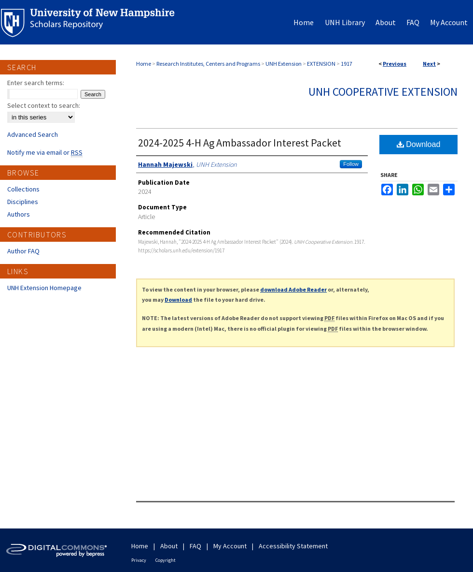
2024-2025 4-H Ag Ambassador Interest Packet (239, 142)
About (169, 546)
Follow (351, 164)
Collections (23, 189)
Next (429, 63)
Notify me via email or (45, 152)
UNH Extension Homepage (44, 287)
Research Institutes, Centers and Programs (208, 63)
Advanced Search (32, 134)
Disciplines (22, 201)
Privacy (138, 560)
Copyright (165, 560)
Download (419, 144)
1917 (346, 63)
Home (143, 63)
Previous (394, 63)
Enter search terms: (35, 82)
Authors (18, 214)
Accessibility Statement (293, 546)
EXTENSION (321, 63)
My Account (230, 546)
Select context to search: (43, 105)
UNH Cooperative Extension (383, 91)
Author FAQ (23, 251)
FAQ (195, 546)
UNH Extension (283, 63)
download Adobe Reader (293, 289)
